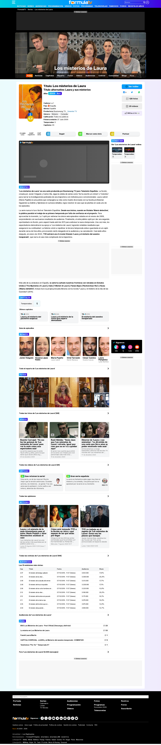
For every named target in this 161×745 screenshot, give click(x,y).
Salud (54, 740)
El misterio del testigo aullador (38, 573)
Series (30, 6)
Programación (55, 6)
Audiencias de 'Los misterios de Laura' (35, 615)
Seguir (62, 134)
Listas (42, 705)
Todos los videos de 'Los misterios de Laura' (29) (39, 465)
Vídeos (68, 6)
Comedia (64, 114)
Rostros (125, 701)
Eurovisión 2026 (100, 707)
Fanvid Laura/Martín (28, 635)
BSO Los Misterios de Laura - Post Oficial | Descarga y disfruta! (45, 625)
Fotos (76, 6)
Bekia (25, 740)
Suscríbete (126, 708)
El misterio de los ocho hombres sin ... (41, 588)
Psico (73, 740)
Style (31, 742)
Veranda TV (72, 111)
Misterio (55, 114)
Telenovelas (101, 6)
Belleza (36, 740)
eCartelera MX (55, 737)
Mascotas (79, 740)
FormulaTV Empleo (33, 737)
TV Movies (44, 707)
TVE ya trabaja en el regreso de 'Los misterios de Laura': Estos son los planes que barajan (95, 532)
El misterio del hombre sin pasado (39, 596)
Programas (87, 6)
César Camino (89, 357)
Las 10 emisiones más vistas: (31, 565)
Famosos (113, 6)
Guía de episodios (26, 328)
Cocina (59, 740)
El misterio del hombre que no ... (39, 604)
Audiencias (40, 6)
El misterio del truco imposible (38, 584)
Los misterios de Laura (44, 9)
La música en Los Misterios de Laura (34, 630)
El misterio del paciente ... (37, 608)
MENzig (25, 742)
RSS (96, 725)
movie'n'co (65, 737)
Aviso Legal (28, 725)
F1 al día (44, 742)
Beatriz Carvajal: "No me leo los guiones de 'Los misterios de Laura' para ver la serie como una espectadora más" (32, 444)
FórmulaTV (22, 9)
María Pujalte (57, 357)
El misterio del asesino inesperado (92, 317)
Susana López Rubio (41, 358)
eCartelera (45, 737)
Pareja (42, 740)
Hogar (68, 740)
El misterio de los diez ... (36, 577)
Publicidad (81, 725)
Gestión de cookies (70, 725)
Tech (38, 742)
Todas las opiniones (27, 496)
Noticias (21, 6)
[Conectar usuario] (147, 2)
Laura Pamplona (103, 358)
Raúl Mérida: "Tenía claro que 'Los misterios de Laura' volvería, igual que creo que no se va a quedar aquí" (64, 444)
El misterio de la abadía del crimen (39, 580)
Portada (17, 701)
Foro (22, 621)
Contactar (89, 725)
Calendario (44, 703)
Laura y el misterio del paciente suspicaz (31, 317)
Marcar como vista (94, 134)
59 (126, 92)
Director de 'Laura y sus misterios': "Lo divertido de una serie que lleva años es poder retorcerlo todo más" (95, 443)
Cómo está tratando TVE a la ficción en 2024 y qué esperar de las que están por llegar (64, 532)
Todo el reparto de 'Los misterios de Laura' (37, 368)
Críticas (24, 471)
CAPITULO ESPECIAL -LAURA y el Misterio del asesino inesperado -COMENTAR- (52, 640)
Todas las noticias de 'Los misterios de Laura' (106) (40, 555)
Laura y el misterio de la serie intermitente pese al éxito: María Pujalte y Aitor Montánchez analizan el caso (33, 533)
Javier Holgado (26, 357)
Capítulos (25, 297)
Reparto (24, 334)
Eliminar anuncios (81, 12)
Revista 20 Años (136, 6)
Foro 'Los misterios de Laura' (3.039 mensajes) (38, 652)
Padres (48, 740)
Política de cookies (55, 725)
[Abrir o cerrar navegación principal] (13, 2)
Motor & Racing (54, 742)
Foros (123, 6)
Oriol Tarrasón (73, 357)
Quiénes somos (18, 725)
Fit (64, 740)
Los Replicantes (28, 734)
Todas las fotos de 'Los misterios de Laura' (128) (39, 413)
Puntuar (125, 134)
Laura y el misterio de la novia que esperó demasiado (62, 318)
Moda (30, 740)
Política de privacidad (41, 725)
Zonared (64, 742)
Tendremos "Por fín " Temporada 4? (34, 645)
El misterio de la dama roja (37, 600)
